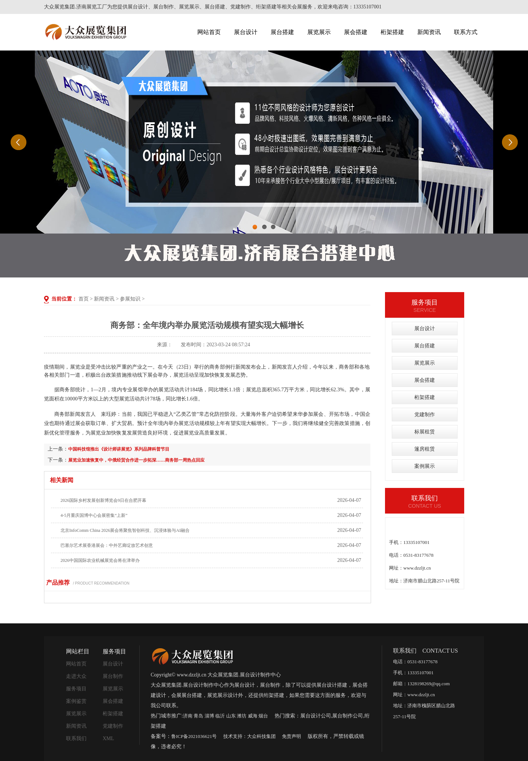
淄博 (209, 716)
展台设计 (245, 32)
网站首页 (209, 32)
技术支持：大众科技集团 (249, 736)
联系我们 (76, 738)
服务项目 (76, 688)
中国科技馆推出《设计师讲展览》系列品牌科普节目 (118, 449)
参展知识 (130, 299)
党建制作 (424, 414)
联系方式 (465, 32)
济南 (187, 716)
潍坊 (241, 716)
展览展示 (319, 32)
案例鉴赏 (76, 701)
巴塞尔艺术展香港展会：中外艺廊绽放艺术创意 (106, 545)
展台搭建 (282, 32)
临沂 (220, 716)
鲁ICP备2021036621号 (194, 736)
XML (108, 738)
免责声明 (291, 736)
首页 (83, 299)
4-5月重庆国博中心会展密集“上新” (94, 515)
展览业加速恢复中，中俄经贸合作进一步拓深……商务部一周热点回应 (136, 460)
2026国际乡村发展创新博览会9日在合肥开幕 (103, 500)
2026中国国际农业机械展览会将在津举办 (100, 560)
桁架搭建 (392, 32)
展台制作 (113, 676)
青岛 (198, 716)
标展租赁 (424, 431)
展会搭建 (355, 32)
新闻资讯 (429, 32)
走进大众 (76, 676)
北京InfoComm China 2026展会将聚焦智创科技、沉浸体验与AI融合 (125, 530)
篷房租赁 (424, 449)
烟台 (263, 716)
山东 (231, 716)
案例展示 (424, 466)
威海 (252, 716)
